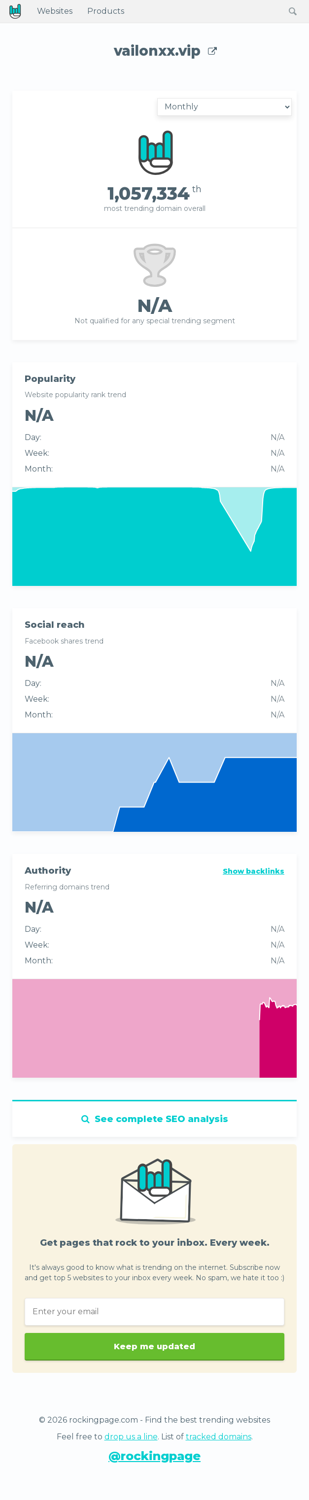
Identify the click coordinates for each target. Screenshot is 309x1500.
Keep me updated (154, 1355)
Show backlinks (253, 871)
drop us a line (131, 1436)
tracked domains (218, 1436)
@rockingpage (154, 1456)
